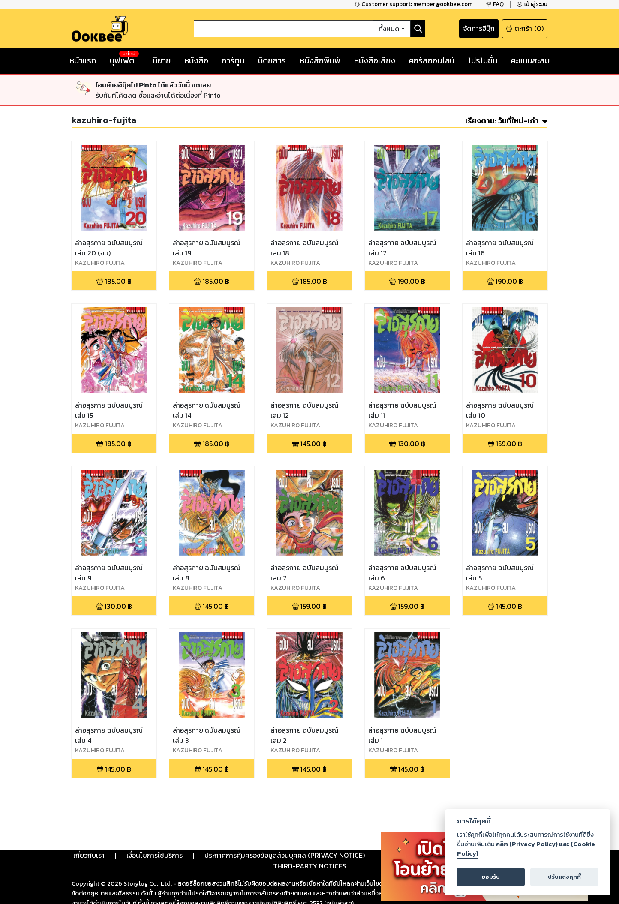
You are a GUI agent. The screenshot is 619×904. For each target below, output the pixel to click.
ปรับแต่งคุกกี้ (564, 877)
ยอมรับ (490, 877)
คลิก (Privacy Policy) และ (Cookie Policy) (526, 848)
